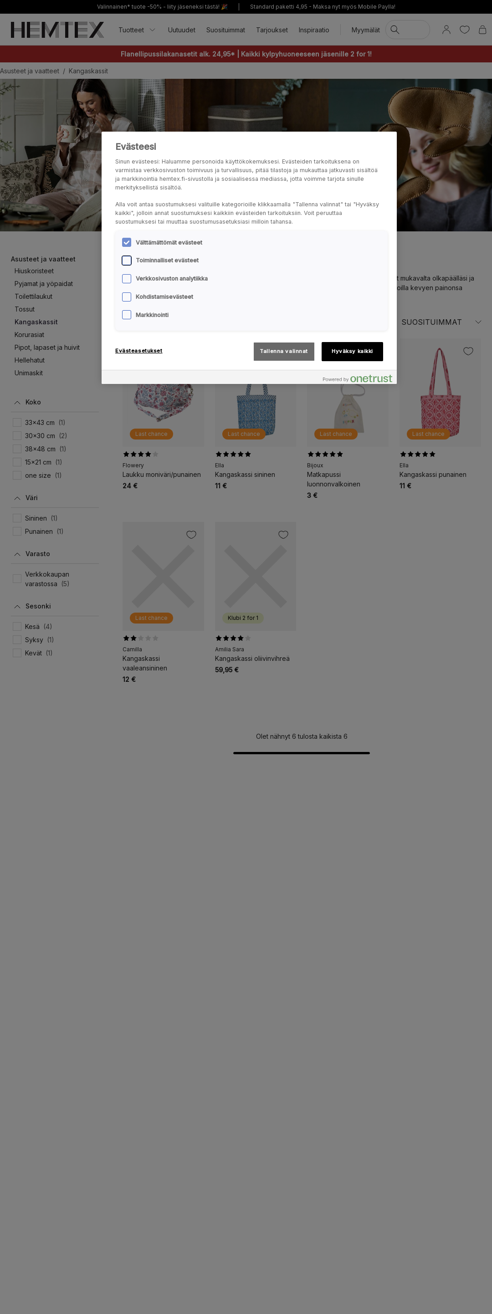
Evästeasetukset (139, 351)
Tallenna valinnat (284, 351)
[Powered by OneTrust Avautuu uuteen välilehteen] (357, 378)
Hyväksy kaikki (352, 351)
